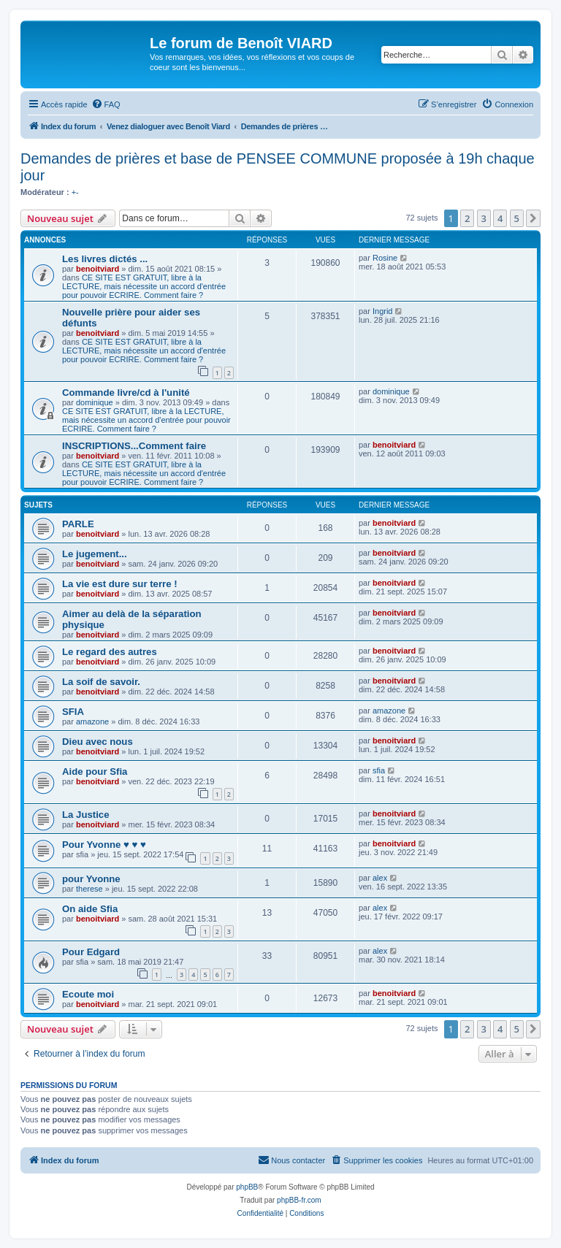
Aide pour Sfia (94, 771)
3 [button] (483, 218)
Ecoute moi (88, 994)
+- (75, 192)
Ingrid (383, 311)
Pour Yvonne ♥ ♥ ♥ (104, 844)
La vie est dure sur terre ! (120, 583)
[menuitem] (106, 104)
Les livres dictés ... (105, 258)
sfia (379, 770)
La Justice (86, 814)
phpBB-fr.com (299, 1200)
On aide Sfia (90, 908)
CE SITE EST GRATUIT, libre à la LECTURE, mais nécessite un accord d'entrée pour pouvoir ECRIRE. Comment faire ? (144, 286)
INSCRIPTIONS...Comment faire (134, 445)
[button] (533, 218)
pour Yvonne (91, 878)
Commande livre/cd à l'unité (126, 392)
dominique (94, 402)
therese (89, 888)
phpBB (247, 1187)
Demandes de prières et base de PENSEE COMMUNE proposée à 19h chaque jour (277, 166)
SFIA (73, 711)
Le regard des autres (109, 651)
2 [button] (467, 218)
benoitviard (97, 268)
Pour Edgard (91, 951)
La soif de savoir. (101, 681)
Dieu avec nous (97, 741)
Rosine (385, 257)
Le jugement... (94, 553)
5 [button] (516, 218)
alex (380, 877)
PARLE (78, 523)
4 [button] (500, 218)
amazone (92, 721)
